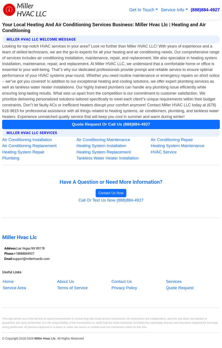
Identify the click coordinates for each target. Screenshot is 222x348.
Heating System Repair (23, 152)
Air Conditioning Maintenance (103, 139)
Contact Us (121, 281)
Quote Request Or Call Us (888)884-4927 (111, 124)
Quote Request (180, 288)
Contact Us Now (111, 193)
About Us (65, 281)
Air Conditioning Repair (172, 139)
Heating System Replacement (103, 152)
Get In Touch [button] (141, 9)
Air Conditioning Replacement (29, 145)
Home (8, 281)
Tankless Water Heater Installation (107, 158)
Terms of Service (72, 288)
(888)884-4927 (205, 9)
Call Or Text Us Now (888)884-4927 (111, 200)
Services (174, 281)
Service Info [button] (172, 9)
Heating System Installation (101, 145)
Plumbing (10, 158)
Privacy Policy (124, 288)
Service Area (14, 288)
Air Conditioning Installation (27, 139)
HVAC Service (164, 152)
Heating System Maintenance (177, 145)
